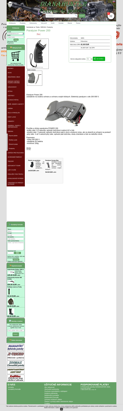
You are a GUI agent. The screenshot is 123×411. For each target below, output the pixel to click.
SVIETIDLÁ (11, 95)
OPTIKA (10, 91)
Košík (52, 23)
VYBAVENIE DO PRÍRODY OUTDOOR (15, 183)
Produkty (22, 23)
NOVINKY (11, 68)
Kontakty (11, 389)
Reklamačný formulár (51, 399)
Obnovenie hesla (12, 41)
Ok (61, 409)
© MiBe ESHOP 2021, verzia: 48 (88, 391)
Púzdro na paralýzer (34, 160)
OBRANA (10, 131)
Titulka (38, 27)
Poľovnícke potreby (86, 390)
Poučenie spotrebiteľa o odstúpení (55, 393)
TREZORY (11, 161)
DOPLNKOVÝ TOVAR (14, 165)
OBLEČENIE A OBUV (14, 77)
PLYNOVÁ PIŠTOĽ (13, 100)
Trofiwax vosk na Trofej (14, 288)
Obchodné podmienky (51, 391)
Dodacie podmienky (51, 395)
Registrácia (10, 43)
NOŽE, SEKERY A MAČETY (16, 104)
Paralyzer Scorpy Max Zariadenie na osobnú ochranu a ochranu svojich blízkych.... (53, 165)
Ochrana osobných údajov (53, 401)
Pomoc (78, 23)
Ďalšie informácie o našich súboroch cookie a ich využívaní (61, 407)
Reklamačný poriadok (51, 397)
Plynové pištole (13, 135)
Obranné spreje (13, 144)
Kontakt (61, 23)
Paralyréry (12, 148)
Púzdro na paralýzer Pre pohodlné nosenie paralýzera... (40, 165)
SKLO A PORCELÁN (14, 113)
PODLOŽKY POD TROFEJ (15, 174)
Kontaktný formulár (14, 391)
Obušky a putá (13, 140)
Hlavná (70, 23)
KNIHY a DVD (12, 117)
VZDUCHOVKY (12, 87)
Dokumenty (33, 23)
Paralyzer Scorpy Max (52, 160)
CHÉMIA (10, 108)
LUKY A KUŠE (12, 170)
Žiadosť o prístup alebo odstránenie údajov (58, 403)
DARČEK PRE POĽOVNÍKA (16, 153)
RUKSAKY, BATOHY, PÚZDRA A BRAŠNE (14, 82)
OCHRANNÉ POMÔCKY (15, 157)
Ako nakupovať (49, 389)
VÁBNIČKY (11, 121)
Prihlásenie (12, 23)
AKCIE (10, 72)
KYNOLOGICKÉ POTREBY (16, 178)
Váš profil (44, 23)
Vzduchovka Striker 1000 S (15, 271)
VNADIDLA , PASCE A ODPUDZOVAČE (14, 126)
